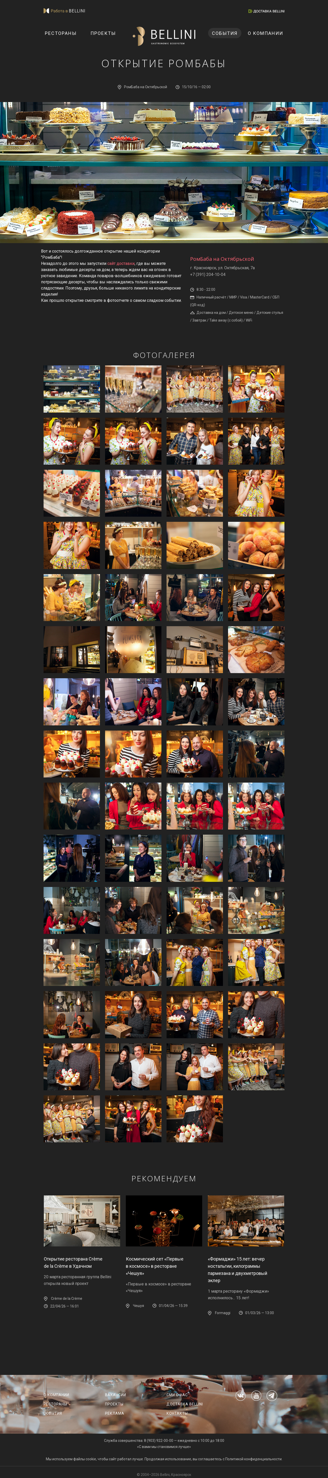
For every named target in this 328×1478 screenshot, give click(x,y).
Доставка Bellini (185, 1404)
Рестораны (61, 33)
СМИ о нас (177, 1395)
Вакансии (115, 1395)
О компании (265, 33)
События (225, 33)
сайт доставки (121, 263)
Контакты (177, 1413)
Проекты (103, 33)
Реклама (114, 1413)
